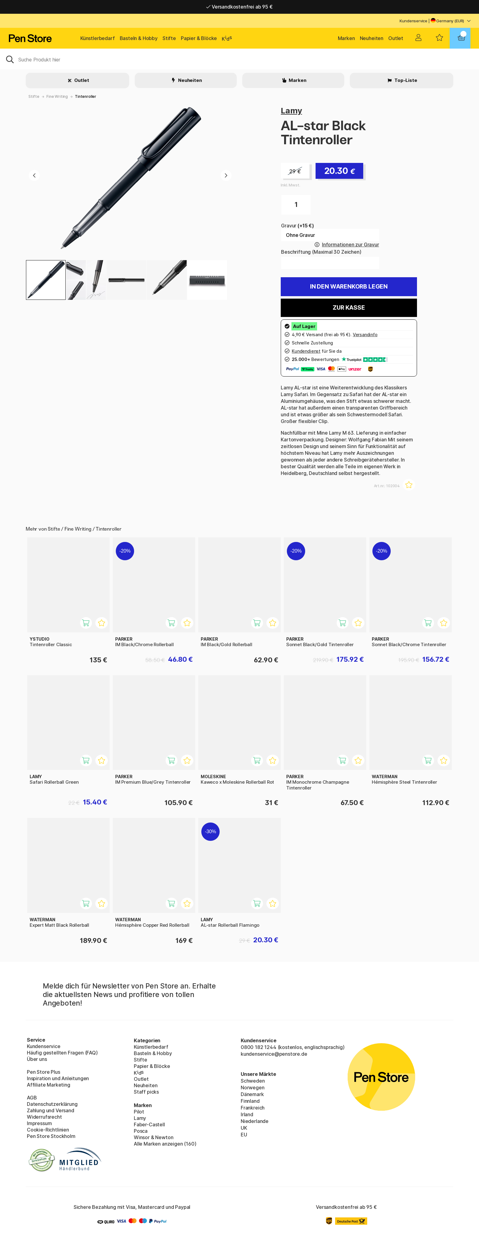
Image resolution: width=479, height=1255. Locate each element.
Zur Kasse (349, 307)
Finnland (250, 1101)
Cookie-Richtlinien (48, 1130)
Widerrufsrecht (44, 1117)
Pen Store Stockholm (51, 1136)
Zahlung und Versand (50, 1110)
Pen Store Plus (43, 1072)
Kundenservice (413, 20)
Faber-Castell (149, 1124)
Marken (346, 38)
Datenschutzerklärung (52, 1104)
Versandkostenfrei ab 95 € (239, 7)
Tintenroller (85, 96)
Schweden (253, 1081)
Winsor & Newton (153, 1137)
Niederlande (255, 1121)
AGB (32, 1098)
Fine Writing (57, 96)
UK (244, 1128)
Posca (141, 1131)
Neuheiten (371, 38)
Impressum (39, 1123)
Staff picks (146, 1092)
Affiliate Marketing (48, 1085)
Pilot (139, 1112)
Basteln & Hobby (139, 38)
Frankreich (253, 1108)
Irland (247, 1114)
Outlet (395, 38)
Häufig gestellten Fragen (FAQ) (62, 1053)
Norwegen (253, 1087)
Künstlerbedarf (97, 38)
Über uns (37, 1059)
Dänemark (252, 1094)
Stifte (169, 38)
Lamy (291, 110)
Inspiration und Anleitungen (58, 1078)
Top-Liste (405, 80)
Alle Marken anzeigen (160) (165, 1144)
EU (244, 1135)
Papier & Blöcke (199, 38)
